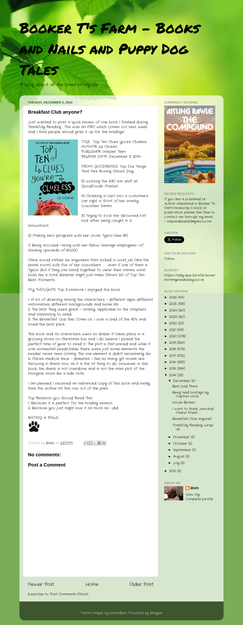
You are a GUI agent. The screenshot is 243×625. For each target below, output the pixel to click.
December (182, 381)
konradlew (118, 613)
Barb (194, 488)
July (177, 463)
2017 (173, 356)
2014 (173, 375)
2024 (173, 310)
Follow (169, 259)
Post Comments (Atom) (69, 594)
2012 (173, 471)
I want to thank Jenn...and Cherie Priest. (193, 411)
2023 (173, 317)
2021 (173, 330)
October (180, 443)
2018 (173, 349)
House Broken (183, 402)
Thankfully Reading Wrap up (192, 427)
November (182, 437)
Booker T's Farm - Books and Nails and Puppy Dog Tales (109, 48)
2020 (173, 336)
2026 (173, 297)
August (179, 456)
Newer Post (41, 584)
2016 (173, 362)
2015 (173, 368)
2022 (173, 323)
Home (91, 584)
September (182, 450)
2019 (173, 342)
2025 (173, 304)
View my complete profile (199, 496)
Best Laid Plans (184, 386)
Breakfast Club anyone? (191, 419)
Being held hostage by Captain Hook (190, 394)
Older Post (141, 584)
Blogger (156, 613)
